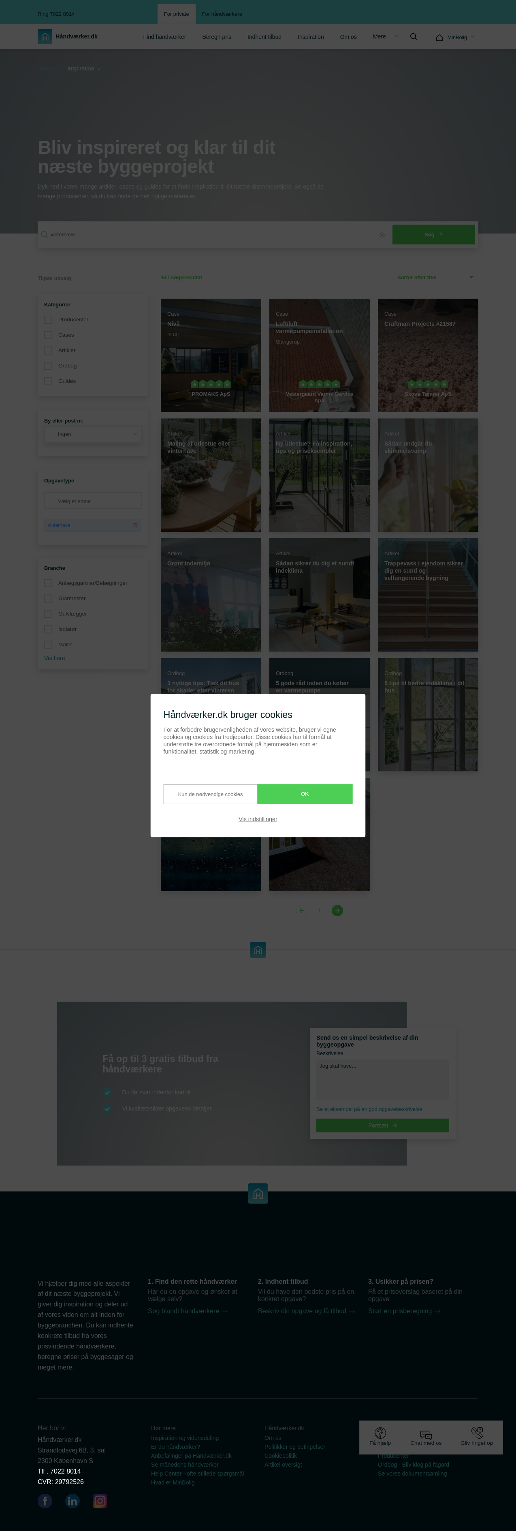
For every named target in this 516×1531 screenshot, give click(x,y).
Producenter (73, 319)
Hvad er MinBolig (173, 1482)
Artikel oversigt (283, 1464)
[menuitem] (164, 36)
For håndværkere (222, 14)
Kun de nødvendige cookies (203, 794)
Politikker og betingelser (294, 1447)
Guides (67, 381)
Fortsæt (383, 1125)
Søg (433, 234)
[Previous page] (303, 910)
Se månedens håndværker (185, 1464)
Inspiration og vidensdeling (185, 1438)
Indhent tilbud (264, 37)
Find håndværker (164, 37)
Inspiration (311, 37)
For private (176, 14)
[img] (413, 36)
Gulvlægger (72, 614)
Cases (66, 335)
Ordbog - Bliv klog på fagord (413, 1464)
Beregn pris (216, 37)
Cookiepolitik (280, 1455)
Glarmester (71, 598)
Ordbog (67, 366)
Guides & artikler (399, 1438)
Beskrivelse (329, 1053)
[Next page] (336, 910)
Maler (65, 644)
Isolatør (67, 629)
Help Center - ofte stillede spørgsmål (197, 1473)
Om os (348, 37)
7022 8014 (65, 1471)
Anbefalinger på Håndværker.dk (191, 1455)
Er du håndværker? (175, 1447)
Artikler (66, 350)
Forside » (52, 69)
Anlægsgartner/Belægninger (93, 583)
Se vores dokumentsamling (412, 1473)
